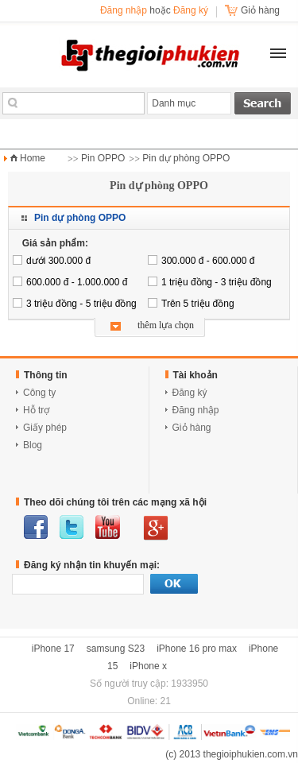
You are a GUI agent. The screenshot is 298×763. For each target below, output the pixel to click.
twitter (71, 527)
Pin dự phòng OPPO (186, 158)
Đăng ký (190, 10)
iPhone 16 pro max (197, 648)
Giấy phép (45, 427)
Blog (32, 445)
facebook (36, 527)
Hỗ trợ (36, 410)
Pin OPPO (103, 158)
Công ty (39, 392)
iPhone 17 (53, 648)
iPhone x (148, 666)
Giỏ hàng (191, 427)
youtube (107, 527)
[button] (278, 53)
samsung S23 (116, 648)
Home (32, 158)
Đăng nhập (123, 10)
